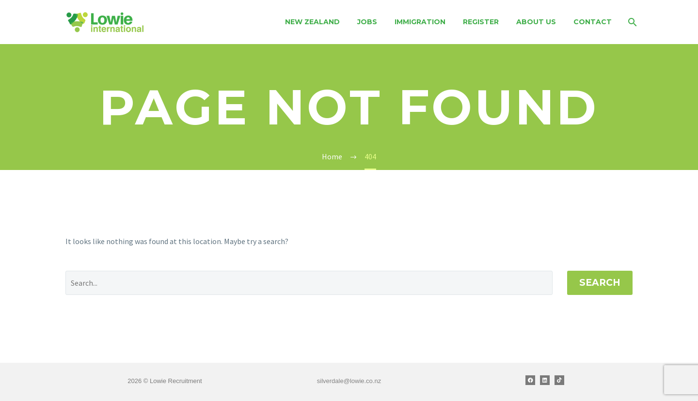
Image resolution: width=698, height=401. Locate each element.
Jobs (367, 21)
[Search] (631, 22)
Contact (592, 21)
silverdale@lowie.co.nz (349, 381)
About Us (536, 21)
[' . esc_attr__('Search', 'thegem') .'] (309, 283)
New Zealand (312, 21)
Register (481, 21)
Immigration (420, 21)
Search (599, 282)
